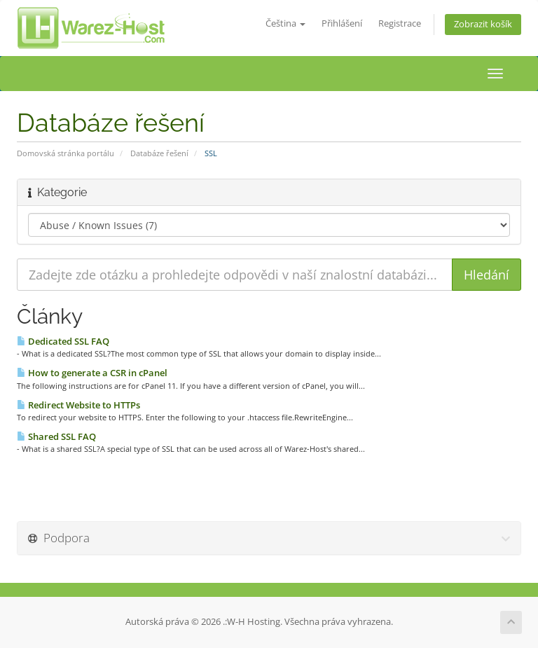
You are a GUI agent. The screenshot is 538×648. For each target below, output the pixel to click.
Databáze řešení (159, 153)
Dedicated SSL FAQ (63, 341)
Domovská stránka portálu (65, 153)
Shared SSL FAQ (56, 436)
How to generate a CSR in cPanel (92, 372)
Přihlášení (342, 23)
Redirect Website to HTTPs (78, 405)
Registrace (399, 23)
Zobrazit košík (483, 24)
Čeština (285, 23)
